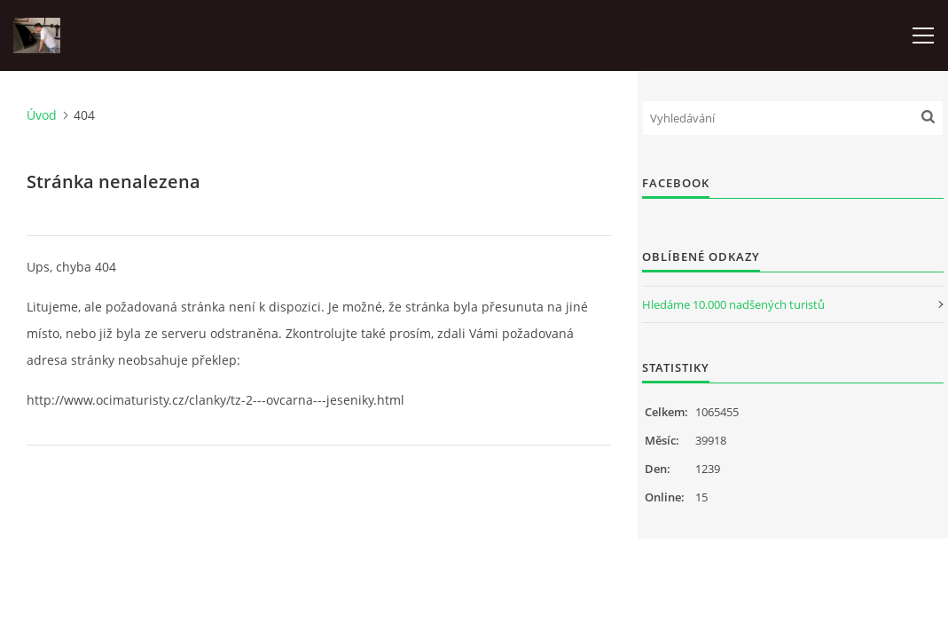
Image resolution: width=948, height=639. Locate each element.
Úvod (42, 114)
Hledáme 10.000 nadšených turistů (733, 304)
